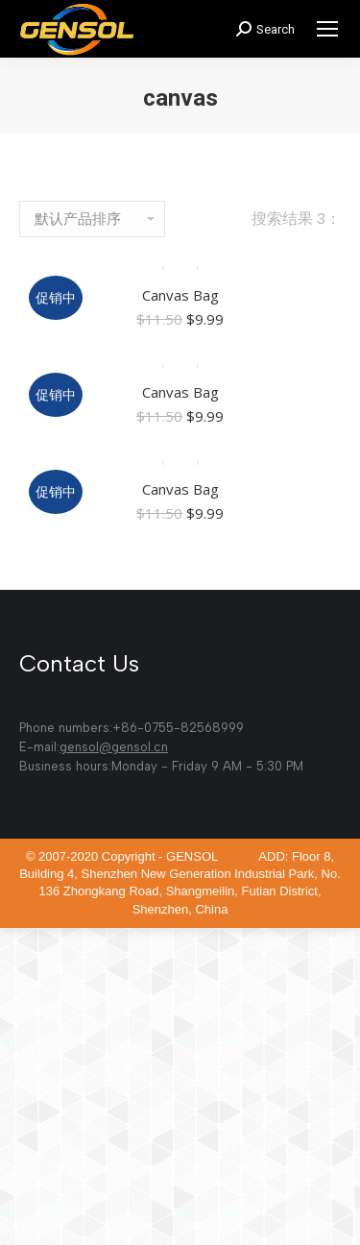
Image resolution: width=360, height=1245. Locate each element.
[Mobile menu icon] (327, 28)
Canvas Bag (180, 295)
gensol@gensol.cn (114, 747)
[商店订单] (92, 219)
